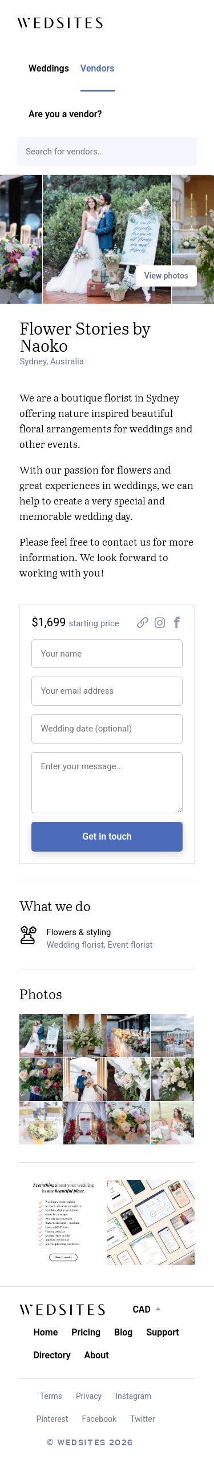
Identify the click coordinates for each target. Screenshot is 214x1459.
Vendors (97, 68)
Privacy (89, 1396)
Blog (123, 1332)
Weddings (49, 68)
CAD (141, 1309)
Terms (51, 1396)
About (96, 1355)
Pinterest (52, 1419)
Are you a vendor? (65, 114)
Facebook (99, 1419)
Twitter (142, 1419)
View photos (166, 275)
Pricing (85, 1332)
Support (162, 1332)
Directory (51, 1355)
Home (45, 1332)
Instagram (133, 1396)
